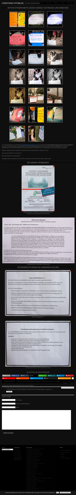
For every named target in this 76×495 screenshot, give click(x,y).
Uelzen (54, 381)
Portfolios (48, 2)
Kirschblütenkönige (30, 470)
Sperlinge (28, 469)
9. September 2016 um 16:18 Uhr (67, 387)
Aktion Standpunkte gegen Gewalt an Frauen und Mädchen (44, 381)
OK (57, 492)
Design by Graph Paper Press (66, 450)
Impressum (69, 2)
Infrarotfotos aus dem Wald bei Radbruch (33, 488)
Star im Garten (29, 486)
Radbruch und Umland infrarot (31, 480)
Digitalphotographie (26, 381)
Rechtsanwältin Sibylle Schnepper (28, 144)
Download (62, 2)
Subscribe (62, 454)
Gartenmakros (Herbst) (30, 456)
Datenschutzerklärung (17, 458)
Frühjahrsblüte (29, 472)
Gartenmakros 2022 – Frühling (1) (32, 454)
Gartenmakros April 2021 (31, 460)
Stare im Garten (29, 483)
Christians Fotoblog (13, 3)
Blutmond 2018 (29, 482)
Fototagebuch (32, 381)
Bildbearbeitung (20, 381)
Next (71, 382)
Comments (69, 381)
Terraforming (29, 479)
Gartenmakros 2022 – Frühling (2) (32, 453)
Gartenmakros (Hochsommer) (31, 459)
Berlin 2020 (28, 466)
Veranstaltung (58, 381)
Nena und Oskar (29, 467)
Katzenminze (29, 485)
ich (37, 144)
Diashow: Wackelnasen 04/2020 (32, 473)
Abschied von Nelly (30, 450)
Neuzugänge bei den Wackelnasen (32, 463)
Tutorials (55, 2)
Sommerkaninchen (30, 457)
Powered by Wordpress (65, 452)
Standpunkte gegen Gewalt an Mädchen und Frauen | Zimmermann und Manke (23, 388)
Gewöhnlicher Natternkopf (31, 451)
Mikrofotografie (29, 464)
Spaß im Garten (29, 489)
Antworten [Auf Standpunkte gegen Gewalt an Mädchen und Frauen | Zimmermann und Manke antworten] (9, 391)
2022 (42, 2)
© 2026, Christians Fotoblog (65, 458)
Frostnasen (28, 476)
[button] (6, 376)
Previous (66, 382)
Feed (64, 381)
